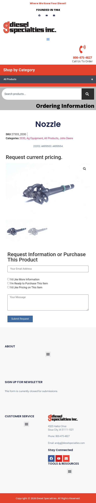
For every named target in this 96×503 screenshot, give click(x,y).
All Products (50, 79)
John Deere (66, 138)
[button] (48, 39)
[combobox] (41, 94)
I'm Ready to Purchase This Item (29, 283)
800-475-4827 (82, 57)
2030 (22, 138)
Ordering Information (65, 105)
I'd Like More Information (25, 279)
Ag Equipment (34, 138)
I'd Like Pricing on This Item (26, 287)
